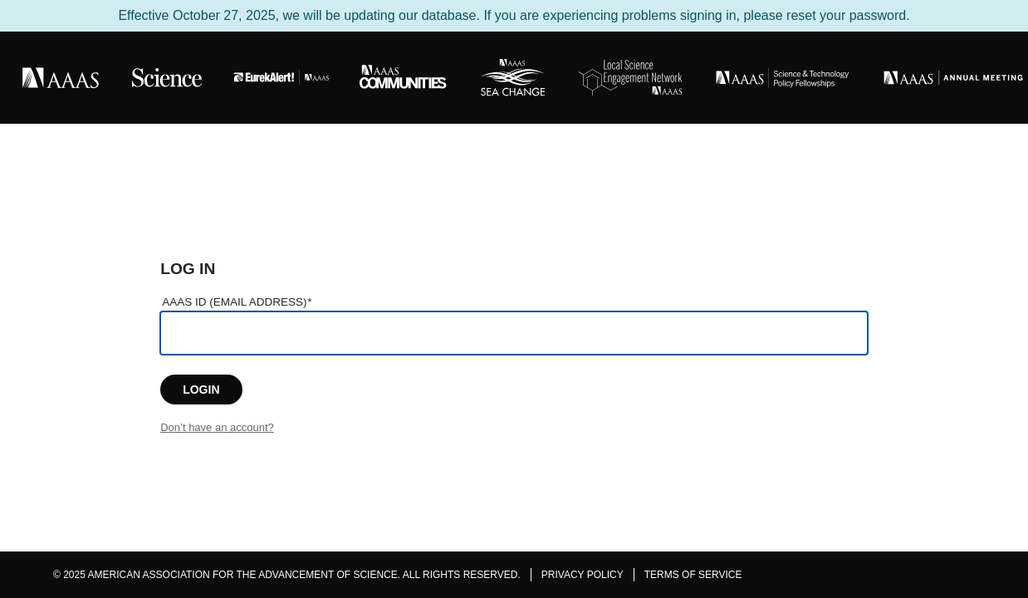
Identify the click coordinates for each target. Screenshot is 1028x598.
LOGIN (201, 389)
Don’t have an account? (217, 427)
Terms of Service (693, 575)
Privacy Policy (582, 575)
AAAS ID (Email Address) (236, 302)
